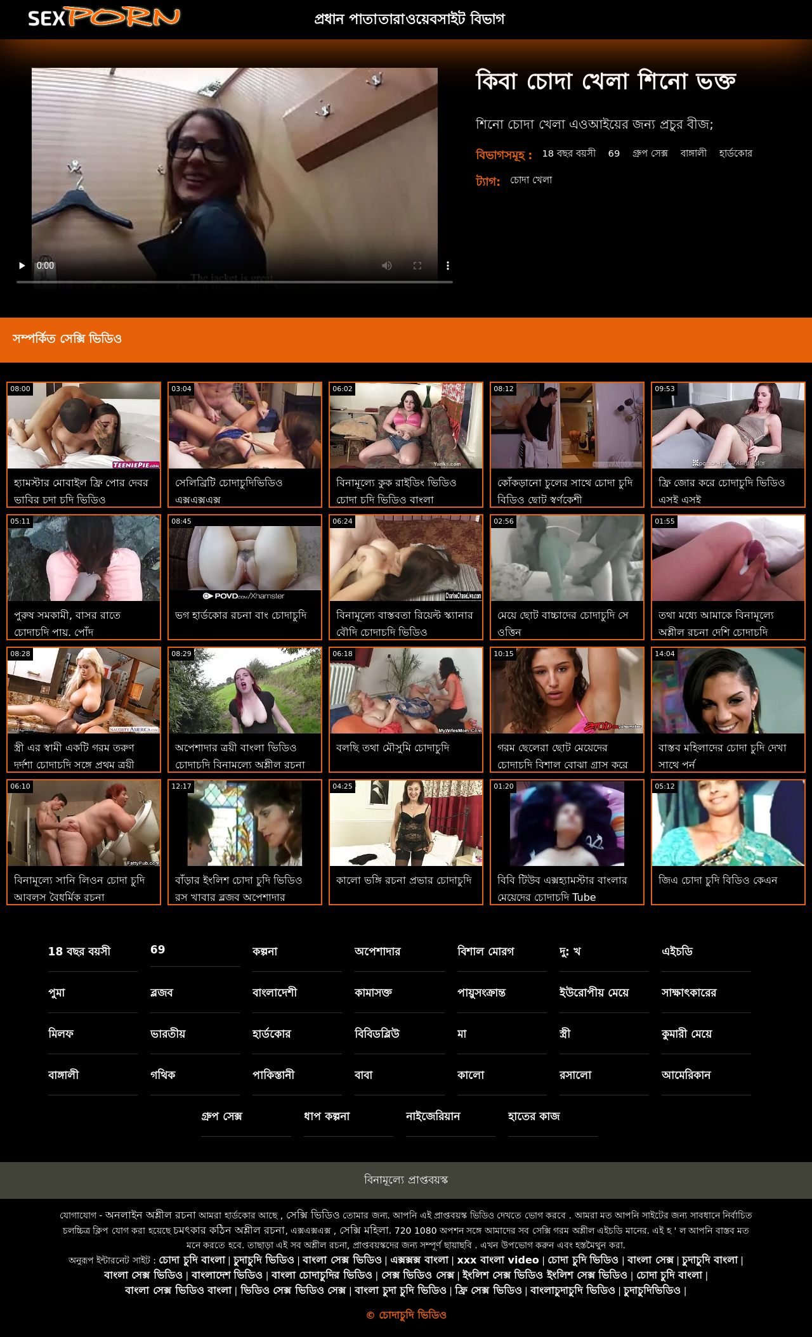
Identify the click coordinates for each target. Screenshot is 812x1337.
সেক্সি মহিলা (364, 1230)
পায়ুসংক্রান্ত (481, 992)
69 (619, 153)
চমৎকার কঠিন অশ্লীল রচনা (229, 1230)
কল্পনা (264, 951)
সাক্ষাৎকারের (689, 992)
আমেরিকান (686, 1075)
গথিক (162, 1075)
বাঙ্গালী (704, 153)
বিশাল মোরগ (485, 951)
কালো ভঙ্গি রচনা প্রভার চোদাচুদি (403, 880)
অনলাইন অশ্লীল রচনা (150, 1215)
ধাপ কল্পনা (327, 1116)
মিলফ (60, 1034)
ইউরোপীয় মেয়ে (594, 992)
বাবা (363, 1075)
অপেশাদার (377, 951)
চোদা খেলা (533, 180)
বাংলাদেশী (274, 992)
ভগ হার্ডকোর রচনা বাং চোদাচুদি (240, 615)
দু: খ (570, 951)
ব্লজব (161, 992)
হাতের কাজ (534, 1116)
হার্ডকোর (750, 153)
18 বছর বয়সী (571, 153)
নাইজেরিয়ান (433, 1116)
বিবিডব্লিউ (377, 1034)
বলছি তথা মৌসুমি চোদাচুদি (392, 748)
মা (461, 1034)
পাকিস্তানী (273, 1075)
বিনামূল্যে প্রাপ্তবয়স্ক (405, 1179)
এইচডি (677, 951)
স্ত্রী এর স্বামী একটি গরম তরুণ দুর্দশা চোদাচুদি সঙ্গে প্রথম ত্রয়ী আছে (74, 765)
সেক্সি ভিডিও (313, 1215)
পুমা (56, 992)
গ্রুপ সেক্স (658, 153)
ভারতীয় (167, 1034)
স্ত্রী (565, 1034)
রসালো (575, 1075)
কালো (470, 1075)
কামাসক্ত (373, 992)
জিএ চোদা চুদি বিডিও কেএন (718, 880)
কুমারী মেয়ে (687, 1034)
